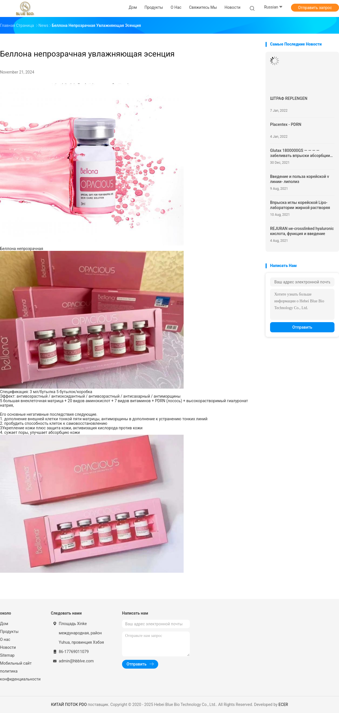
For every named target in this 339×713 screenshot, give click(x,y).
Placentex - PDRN (285, 124)
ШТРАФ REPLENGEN (288, 98)
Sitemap (7, 655)
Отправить (302, 327)
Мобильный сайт (16, 663)
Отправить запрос (315, 7)
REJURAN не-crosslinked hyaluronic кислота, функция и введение (302, 231)
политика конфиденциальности (20, 675)
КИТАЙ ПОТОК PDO (69, 704)
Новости (8, 647)
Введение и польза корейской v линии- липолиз (299, 179)
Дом (4, 623)
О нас (5, 639)
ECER (283, 704)
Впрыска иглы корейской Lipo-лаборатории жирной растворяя (300, 205)
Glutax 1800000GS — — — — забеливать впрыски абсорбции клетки (300, 153)
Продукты (9, 631)
